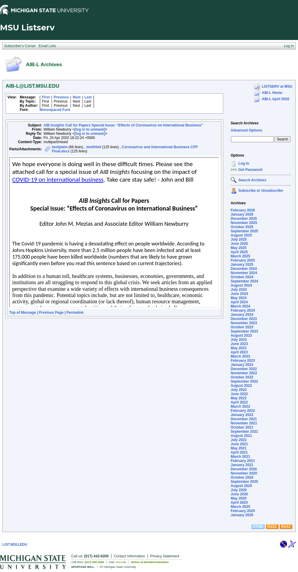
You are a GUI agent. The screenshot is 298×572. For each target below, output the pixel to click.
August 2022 (241, 386)
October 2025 (242, 227)
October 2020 (242, 477)
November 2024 (244, 273)
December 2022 (244, 369)
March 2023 (240, 356)
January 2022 (242, 415)
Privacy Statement (164, 556)
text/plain (60, 147)
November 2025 (244, 223)
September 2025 (244, 231)
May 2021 (238, 448)
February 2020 (243, 511)
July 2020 (239, 490)
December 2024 (244, 269)
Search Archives (245, 123)
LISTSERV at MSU (277, 86)
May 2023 (238, 348)
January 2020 (242, 515)
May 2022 (238, 398)
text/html (93, 147)
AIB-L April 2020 (275, 99)
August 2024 (241, 285)
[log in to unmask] (89, 129)
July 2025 (239, 239)
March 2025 (240, 256)
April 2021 (239, 452)
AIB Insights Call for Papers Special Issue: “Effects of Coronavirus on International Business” (123, 125)
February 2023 (243, 360)
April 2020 (239, 502)
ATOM (258, 527)
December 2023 (244, 319)
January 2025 (242, 264)
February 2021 (243, 461)
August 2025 (241, 235)
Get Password (250, 170)
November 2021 (244, 423)
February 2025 (243, 260)
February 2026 (243, 210)
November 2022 (244, 373)
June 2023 (239, 344)
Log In (243, 163)
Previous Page (51, 312)
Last (88, 97)
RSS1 (272, 527)
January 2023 (242, 365)
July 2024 (239, 289)
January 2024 (242, 315)
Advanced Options (246, 130)
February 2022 (243, 411)
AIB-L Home (272, 93)
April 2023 (239, 352)
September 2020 (244, 482)
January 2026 (242, 214)
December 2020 (244, 469)
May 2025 (238, 248)
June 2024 (239, 294)
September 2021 (244, 431)
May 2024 (238, 298)
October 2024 (242, 277)
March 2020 (240, 507)
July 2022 (239, 390)
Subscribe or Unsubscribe (260, 190)
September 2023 (244, 331)
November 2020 (244, 473)
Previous (61, 97)
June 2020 (239, 494)
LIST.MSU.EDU (14, 544)
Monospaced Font (55, 110)
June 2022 (239, 394)
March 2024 (240, 306)
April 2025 (239, 252)
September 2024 (244, 281)
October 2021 (242, 427)
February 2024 (243, 310)
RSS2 (286, 527)
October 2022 (242, 377)
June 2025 (239, 244)
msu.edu (121, 562)
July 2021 (239, 440)
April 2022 (239, 402)
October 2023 (242, 327)
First (46, 97)
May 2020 (238, 498)
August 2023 (241, 335)
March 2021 (240, 456)
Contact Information (129, 556)
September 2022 (244, 381)
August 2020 (241, 486)
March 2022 (240, 406)
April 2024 (239, 302)
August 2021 (241, 436)
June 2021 (239, 444)
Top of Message (22, 312)
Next (76, 97)
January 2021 (242, 465)
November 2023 (244, 323)
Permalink (74, 312)
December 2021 (244, 419)
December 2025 (244, 219)
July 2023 (239, 340)
